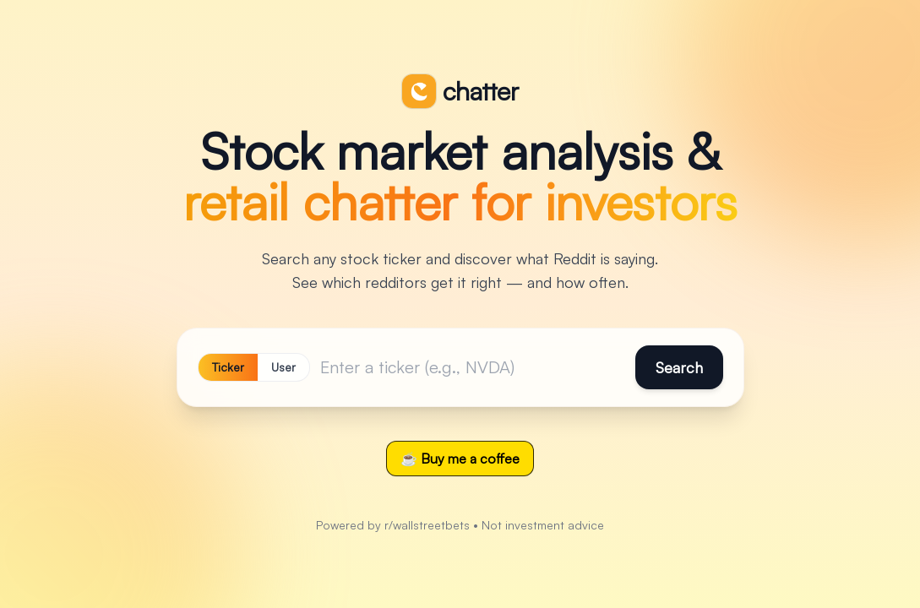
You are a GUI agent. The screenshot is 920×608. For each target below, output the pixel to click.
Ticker (228, 367)
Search (679, 367)
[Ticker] (472, 367)
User (283, 367)
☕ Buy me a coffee (460, 458)
